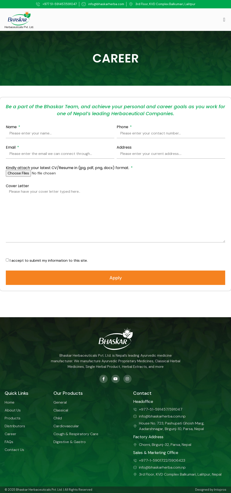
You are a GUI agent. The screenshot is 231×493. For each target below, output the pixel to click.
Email (11, 147)
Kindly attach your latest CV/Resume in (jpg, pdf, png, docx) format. (68, 168)
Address (124, 147)
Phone (123, 127)
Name (12, 127)
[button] (224, 19)
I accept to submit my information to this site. (49, 260)
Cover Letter (17, 186)
